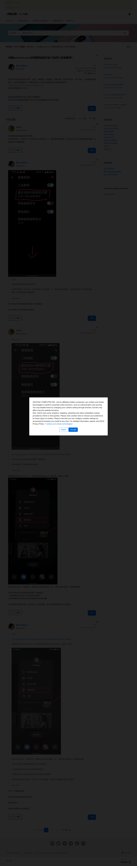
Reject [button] (63, 446)
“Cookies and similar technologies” (75, 441)
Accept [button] (73, 446)
